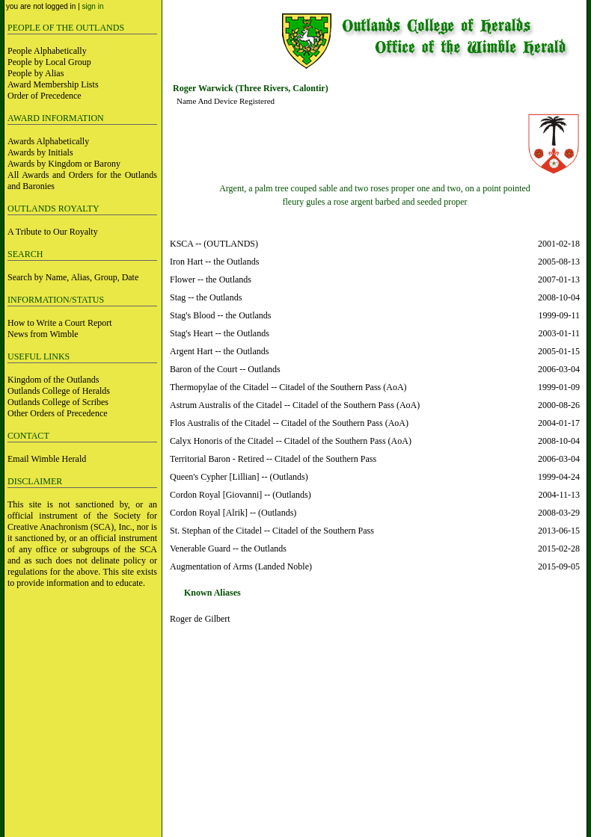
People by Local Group (49, 62)
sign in (93, 6)
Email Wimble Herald (46, 459)
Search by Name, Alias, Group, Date (72, 277)
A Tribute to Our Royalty (52, 231)
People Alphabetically (47, 51)
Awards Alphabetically (48, 141)
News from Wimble (43, 334)
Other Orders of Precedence (57, 413)
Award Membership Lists (53, 84)
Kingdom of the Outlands (53, 379)
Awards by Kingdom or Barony (63, 163)
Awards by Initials (40, 152)
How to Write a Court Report (59, 323)
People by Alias (35, 73)
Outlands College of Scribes (57, 402)
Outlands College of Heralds (58, 391)
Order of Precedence (44, 95)
